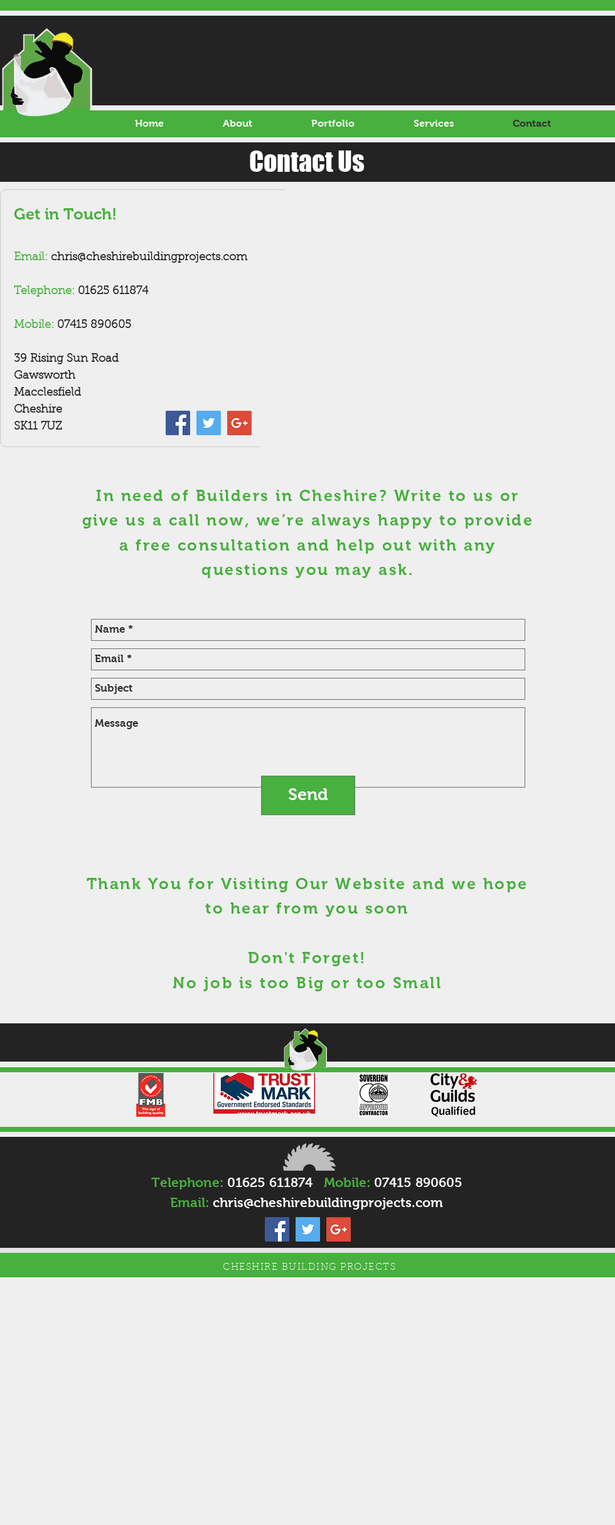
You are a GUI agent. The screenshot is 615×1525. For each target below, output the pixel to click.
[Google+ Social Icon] (239, 423)
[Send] (308, 795)
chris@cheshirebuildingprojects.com (149, 257)
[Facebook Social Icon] (178, 423)
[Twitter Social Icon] (208, 423)
